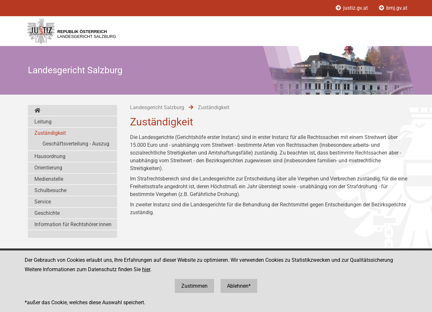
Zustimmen (194, 286)
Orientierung (48, 168)
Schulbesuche (50, 190)
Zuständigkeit (50, 133)
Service (42, 202)
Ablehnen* (239, 286)
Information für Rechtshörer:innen (73, 224)
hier (146, 269)
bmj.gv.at (393, 8)
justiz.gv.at (352, 8)
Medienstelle (48, 179)
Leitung (43, 122)
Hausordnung (50, 156)
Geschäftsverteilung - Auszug (75, 144)
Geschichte (47, 213)
